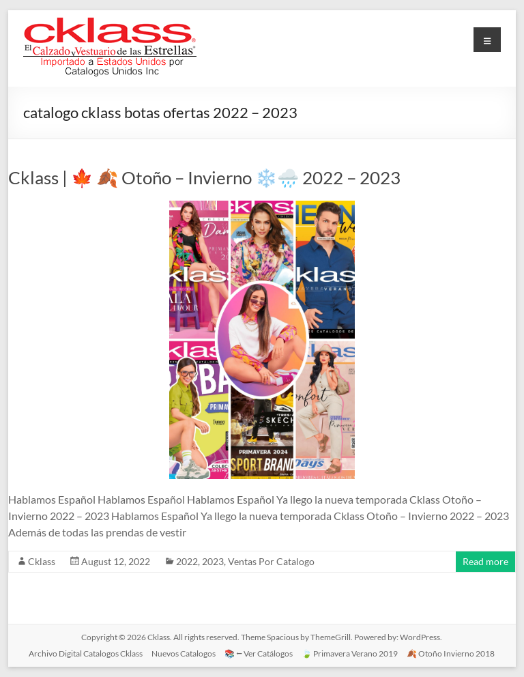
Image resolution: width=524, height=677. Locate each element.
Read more (485, 561)
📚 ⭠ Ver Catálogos (258, 653)
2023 (213, 561)
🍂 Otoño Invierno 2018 (451, 653)
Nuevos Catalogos (183, 653)
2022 (187, 561)
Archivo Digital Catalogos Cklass (86, 653)
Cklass (41, 561)
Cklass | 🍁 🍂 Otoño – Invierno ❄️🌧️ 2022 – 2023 (204, 177)
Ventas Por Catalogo (271, 561)
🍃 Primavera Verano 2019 (350, 653)
